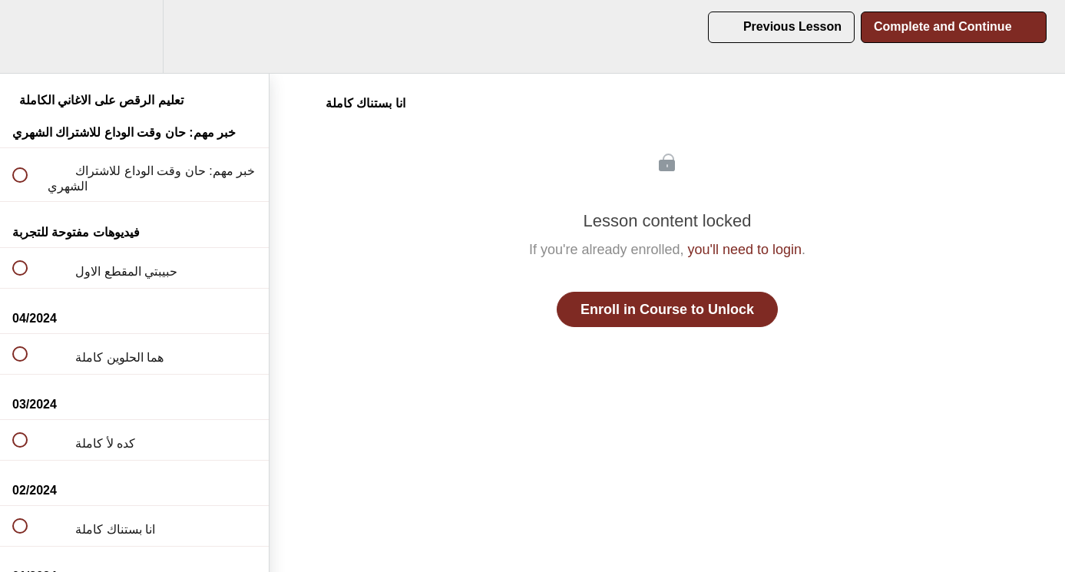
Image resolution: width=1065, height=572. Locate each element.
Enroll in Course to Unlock (667, 309)
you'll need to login (745, 249)
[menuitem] (134, 36)
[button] (28, 36)
